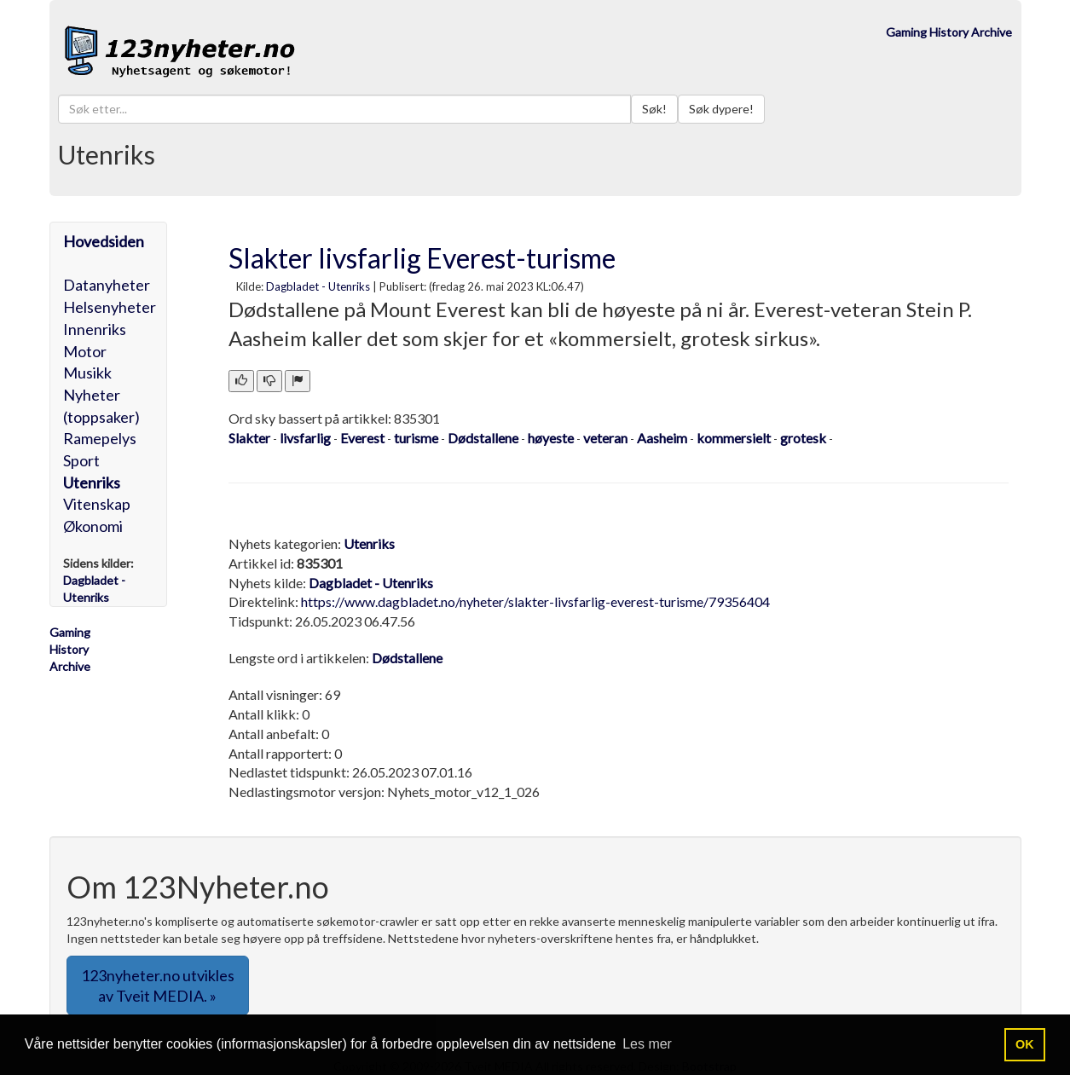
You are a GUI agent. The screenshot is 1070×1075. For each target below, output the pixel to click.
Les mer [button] (647, 1044)
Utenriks (91, 482)
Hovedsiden (103, 241)
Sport (81, 460)
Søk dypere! (721, 108)
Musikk (87, 372)
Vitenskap (96, 503)
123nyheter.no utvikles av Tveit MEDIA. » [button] (157, 985)
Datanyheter (106, 284)
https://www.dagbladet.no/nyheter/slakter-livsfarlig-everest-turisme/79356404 (535, 601)
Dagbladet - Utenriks (318, 286)
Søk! (654, 108)
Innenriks (94, 329)
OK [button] (1024, 1044)
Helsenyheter (109, 307)
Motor (85, 351)
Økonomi (93, 526)
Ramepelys (99, 438)
